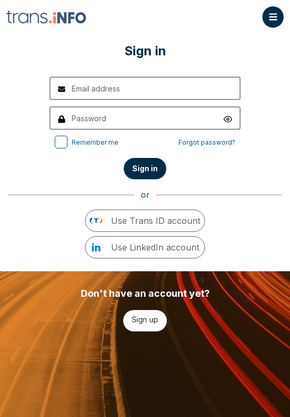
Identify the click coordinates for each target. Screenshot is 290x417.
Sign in (145, 168)
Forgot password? (206, 142)
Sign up (145, 319)
